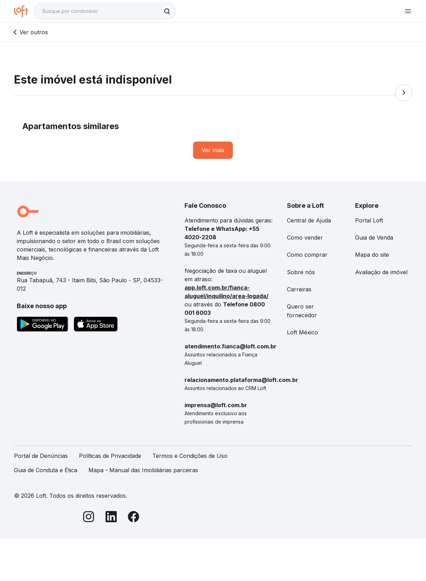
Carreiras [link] (299, 289)
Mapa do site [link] (372, 254)
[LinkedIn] (111, 518)
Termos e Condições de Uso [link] (190, 455)
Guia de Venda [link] (374, 237)
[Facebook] (133, 518)
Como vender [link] (305, 237)
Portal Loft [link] (369, 220)
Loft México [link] (302, 332)
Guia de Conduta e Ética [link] (45, 470)
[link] (213, 150)
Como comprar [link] (307, 254)
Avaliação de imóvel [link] (381, 272)
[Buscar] (167, 11)
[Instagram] (88, 518)
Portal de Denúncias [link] (41, 455)
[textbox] (105, 11)
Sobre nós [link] (301, 272)
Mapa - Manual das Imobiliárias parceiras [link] (143, 470)
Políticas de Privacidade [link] (110, 455)
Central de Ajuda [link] (309, 220)
